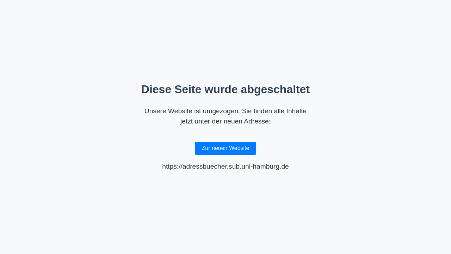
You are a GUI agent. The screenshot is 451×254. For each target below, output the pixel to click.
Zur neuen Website (225, 148)
